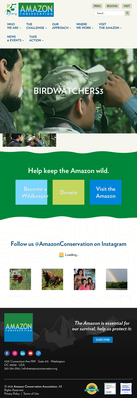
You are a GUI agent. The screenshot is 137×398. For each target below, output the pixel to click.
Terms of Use (31, 393)
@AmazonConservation (64, 243)
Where (84, 26)
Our (61, 26)
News (15, 38)
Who (14, 26)
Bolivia (112, 6)
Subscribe (103, 339)
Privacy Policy (12, 393)
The (36, 26)
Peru (97, 6)
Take (36, 38)
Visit (127, 6)
